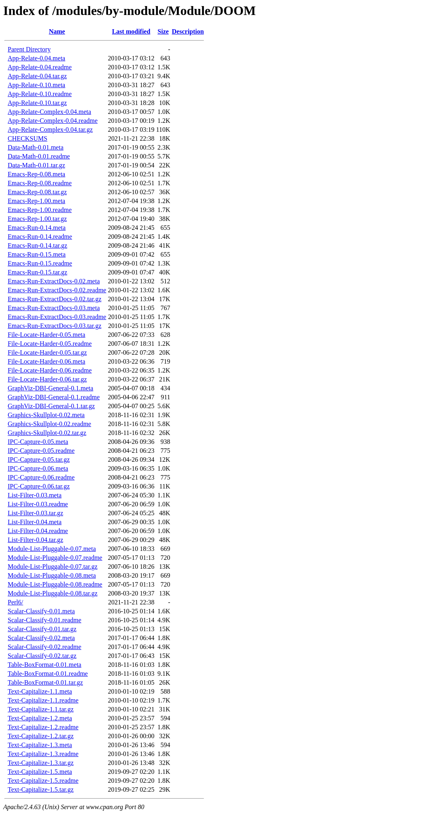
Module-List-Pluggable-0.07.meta (52, 548)
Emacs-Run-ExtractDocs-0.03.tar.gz (54, 325)
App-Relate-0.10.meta (36, 84)
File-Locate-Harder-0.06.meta (46, 361)
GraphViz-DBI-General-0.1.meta (50, 388)
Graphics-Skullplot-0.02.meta (46, 414)
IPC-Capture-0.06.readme (41, 477)
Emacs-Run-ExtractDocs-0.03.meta (54, 307)
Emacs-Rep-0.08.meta (36, 174)
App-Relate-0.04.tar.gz (37, 76)
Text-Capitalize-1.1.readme (43, 700)
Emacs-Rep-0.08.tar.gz (37, 192)
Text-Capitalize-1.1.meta (40, 691)
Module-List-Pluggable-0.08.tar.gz (53, 593)
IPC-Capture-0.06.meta (38, 468)
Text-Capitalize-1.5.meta (40, 771)
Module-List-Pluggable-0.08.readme (55, 584)
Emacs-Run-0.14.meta (37, 227)
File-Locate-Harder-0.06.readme (50, 370)
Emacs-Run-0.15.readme (40, 263)
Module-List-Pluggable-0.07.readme (55, 557)
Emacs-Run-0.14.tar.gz (37, 245)
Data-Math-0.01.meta (36, 147)
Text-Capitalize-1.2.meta (40, 718)
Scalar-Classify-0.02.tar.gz (42, 655)
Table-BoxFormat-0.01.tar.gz (45, 682)
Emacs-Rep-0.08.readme (40, 183)
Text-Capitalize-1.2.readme (43, 727)
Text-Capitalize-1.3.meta (40, 744)
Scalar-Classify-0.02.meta (41, 637)
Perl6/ (15, 602)
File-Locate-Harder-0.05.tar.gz (47, 352)
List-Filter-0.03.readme (38, 504)
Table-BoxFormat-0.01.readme (48, 673)
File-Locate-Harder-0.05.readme (50, 343)
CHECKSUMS (27, 138)
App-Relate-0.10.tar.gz (37, 102)
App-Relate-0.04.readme (40, 67)
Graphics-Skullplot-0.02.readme (49, 423)
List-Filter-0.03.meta (35, 495)
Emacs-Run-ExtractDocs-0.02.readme (57, 290)
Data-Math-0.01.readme (39, 156)
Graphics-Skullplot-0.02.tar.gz (47, 432)
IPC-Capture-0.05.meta (38, 441)
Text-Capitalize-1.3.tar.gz (41, 762)
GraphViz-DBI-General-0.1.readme (54, 397)
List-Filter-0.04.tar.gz (35, 539)
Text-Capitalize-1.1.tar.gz (41, 709)
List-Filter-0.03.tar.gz (35, 513)
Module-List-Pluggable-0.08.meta (52, 575)
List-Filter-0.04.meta (35, 521)
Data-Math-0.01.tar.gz (36, 165)
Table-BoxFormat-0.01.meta (44, 664)
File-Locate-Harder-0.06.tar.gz (47, 379)
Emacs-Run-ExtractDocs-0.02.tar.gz (54, 299)
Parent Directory (29, 49)
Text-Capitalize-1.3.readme (43, 753)
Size (163, 31)
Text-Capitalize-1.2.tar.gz (41, 736)
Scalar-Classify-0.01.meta (41, 611)
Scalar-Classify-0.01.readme (44, 620)
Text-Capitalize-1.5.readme (43, 780)
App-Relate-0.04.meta (36, 58)
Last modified (131, 31)
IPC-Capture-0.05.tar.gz (39, 459)
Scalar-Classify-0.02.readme (44, 646)
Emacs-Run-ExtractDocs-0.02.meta (54, 281)
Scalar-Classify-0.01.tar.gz (42, 628)
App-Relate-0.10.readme (40, 93)
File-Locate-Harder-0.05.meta (46, 334)
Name (57, 31)
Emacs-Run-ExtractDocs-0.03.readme (57, 316)
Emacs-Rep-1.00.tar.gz (37, 218)
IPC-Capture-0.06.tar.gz (39, 486)
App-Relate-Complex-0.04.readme (53, 120)
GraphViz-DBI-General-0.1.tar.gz (51, 406)
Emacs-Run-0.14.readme (40, 236)
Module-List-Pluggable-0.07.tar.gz (53, 566)
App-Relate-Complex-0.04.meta (49, 111)
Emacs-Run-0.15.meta (37, 254)
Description (188, 31)
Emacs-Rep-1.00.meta (36, 200)
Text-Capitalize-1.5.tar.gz (41, 789)
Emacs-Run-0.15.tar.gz (37, 272)
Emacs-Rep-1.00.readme (40, 209)
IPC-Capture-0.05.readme (41, 450)
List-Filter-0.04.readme (38, 530)
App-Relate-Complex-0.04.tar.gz (50, 129)
